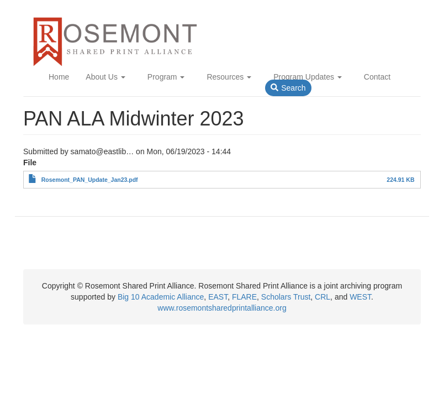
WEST (360, 296)
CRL (322, 296)
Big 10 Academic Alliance (161, 296)
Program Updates (307, 76)
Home (59, 76)
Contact (377, 76)
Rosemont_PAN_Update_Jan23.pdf (89, 179)
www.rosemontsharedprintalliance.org (221, 307)
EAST (218, 296)
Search (288, 87)
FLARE (244, 296)
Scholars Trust (285, 296)
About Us (105, 76)
